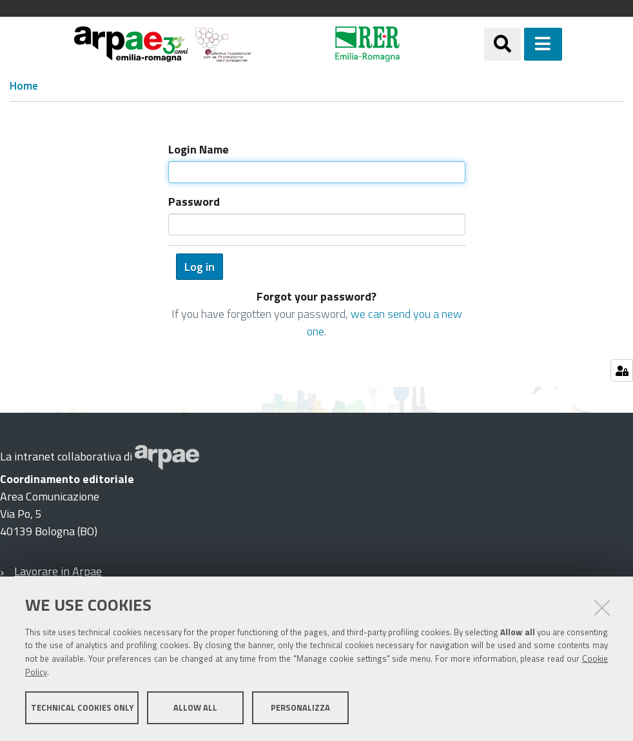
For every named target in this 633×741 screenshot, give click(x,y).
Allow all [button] (195, 707)
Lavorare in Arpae (58, 571)
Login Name (198, 149)
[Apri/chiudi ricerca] (502, 44)
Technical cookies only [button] (82, 707)
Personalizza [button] (300, 707)
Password (194, 201)
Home (24, 86)
